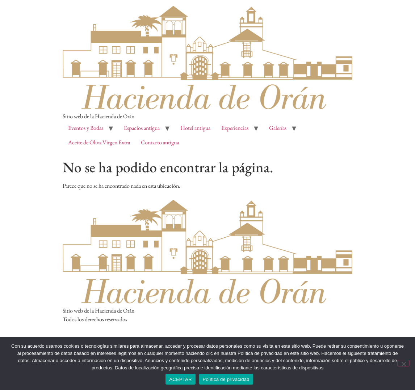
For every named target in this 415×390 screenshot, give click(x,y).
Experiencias (234, 128)
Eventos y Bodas (85, 128)
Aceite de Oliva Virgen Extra (99, 142)
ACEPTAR (180, 379)
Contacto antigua (160, 142)
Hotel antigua (195, 128)
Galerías (277, 128)
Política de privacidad (226, 379)
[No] (403, 363)
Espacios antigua (142, 128)
